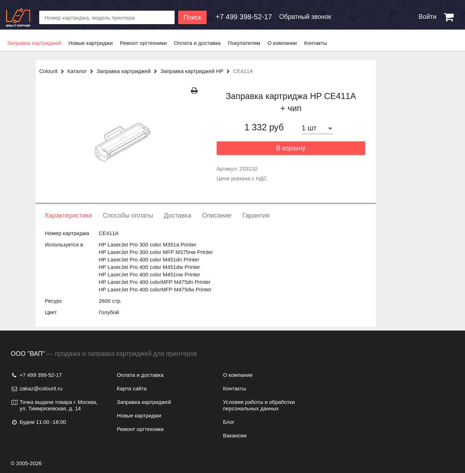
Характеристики (68, 215)
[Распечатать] (194, 91)
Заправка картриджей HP (196, 71)
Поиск (192, 17)
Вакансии (235, 435)
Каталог (82, 71)
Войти (427, 16)
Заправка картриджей (34, 43)
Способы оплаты (128, 215)
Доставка (177, 215)
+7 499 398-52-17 (36, 375)
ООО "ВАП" (28, 353)
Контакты (315, 43)
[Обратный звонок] (244, 17)
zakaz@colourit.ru (36, 388)
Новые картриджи (90, 43)
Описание (217, 215)
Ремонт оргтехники (143, 43)
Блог (228, 422)
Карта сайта (132, 388)
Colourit (53, 71)
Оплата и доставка (197, 43)
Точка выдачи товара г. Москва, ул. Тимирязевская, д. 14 (54, 405)
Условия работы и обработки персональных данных (259, 405)
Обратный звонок (305, 16)
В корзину (290, 148)
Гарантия (256, 215)
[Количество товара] (317, 128)
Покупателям (244, 43)
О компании (282, 43)
